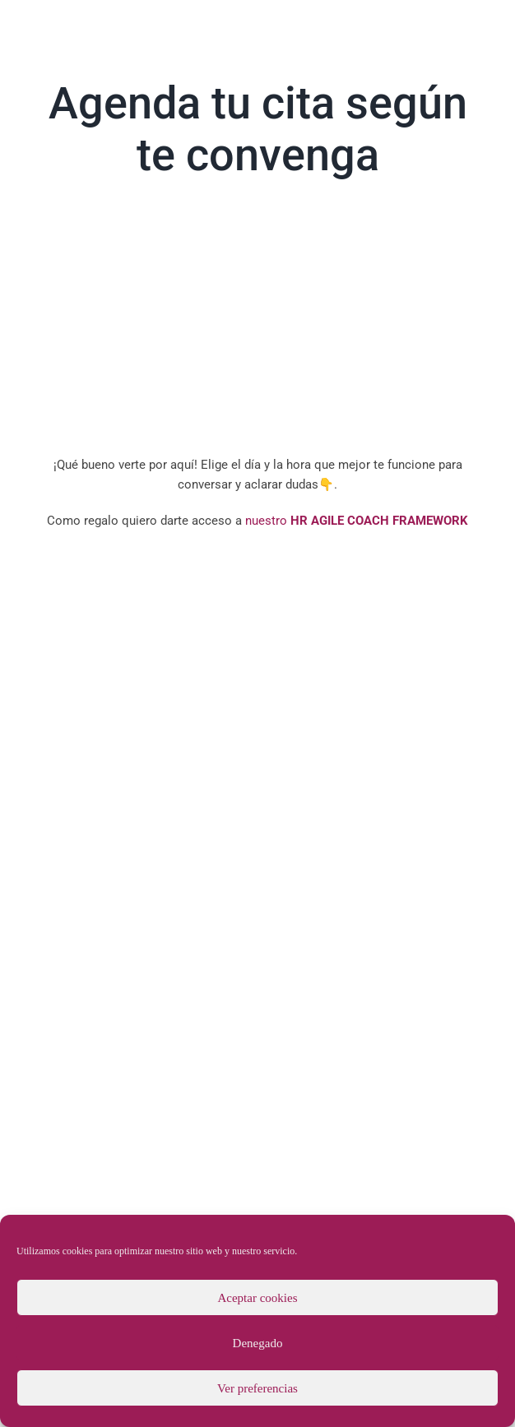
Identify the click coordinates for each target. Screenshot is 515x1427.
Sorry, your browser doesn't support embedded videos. (257, 322)
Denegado (258, 1343)
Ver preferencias (257, 1388)
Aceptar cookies (257, 1297)
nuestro (355, 520)
